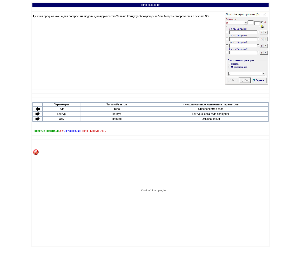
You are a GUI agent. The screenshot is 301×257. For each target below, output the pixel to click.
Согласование (72, 130)
